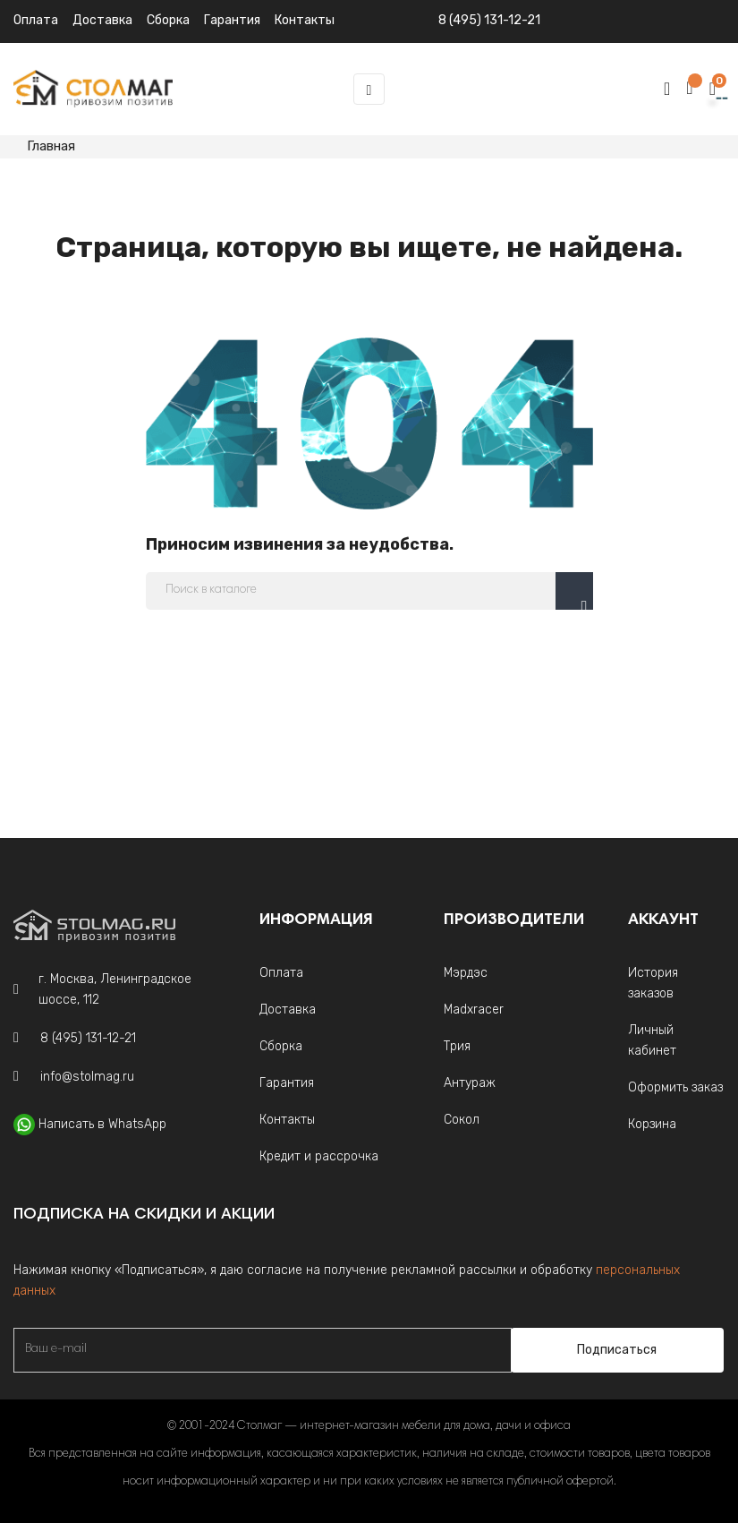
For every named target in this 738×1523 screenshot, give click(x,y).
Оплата (35, 20)
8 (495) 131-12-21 (489, 20)
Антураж (470, 1083)
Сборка (168, 20)
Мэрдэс (466, 972)
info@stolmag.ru (87, 1076)
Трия (457, 1046)
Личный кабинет (652, 1040)
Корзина (652, 1124)
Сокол (461, 1119)
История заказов (653, 983)
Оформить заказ (675, 1087)
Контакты (287, 1119)
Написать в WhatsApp (102, 1124)
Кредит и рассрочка (318, 1156)
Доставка (102, 20)
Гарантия (286, 1083)
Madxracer (474, 1009)
